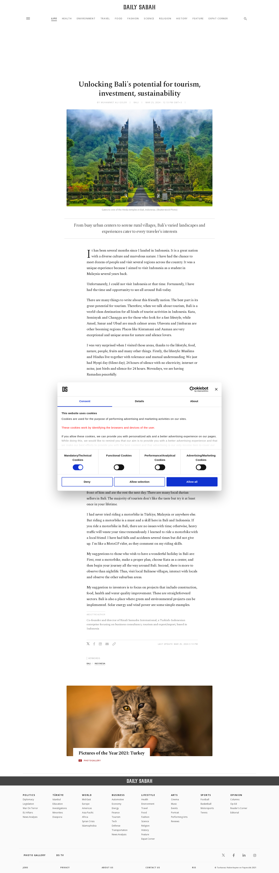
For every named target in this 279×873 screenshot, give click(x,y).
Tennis (204, 812)
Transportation (119, 830)
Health (67, 19)
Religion (165, 19)
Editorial (234, 812)
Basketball (206, 803)
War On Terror (30, 808)
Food (119, 19)
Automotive (118, 799)
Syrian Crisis (88, 821)
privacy (65, 867)
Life (54, 19)
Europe (86, 803)
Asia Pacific (88, 812)
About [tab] (194, 401)
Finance (116, 812)
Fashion (133, 19)
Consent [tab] (84, 401)
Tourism (116, 816)
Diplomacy (28, 799)
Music (174, 803)
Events (174, 808)
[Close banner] (216, 389)
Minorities (58, 812)
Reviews (175, 821)
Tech (114, 821)
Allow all (191, 481)
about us (107, 867)
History (182, 19)
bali (89, 663)
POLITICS (29, 795)
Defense (116, 825)
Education (58, 803)
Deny (87, 481)
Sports (206, 795)
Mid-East (86, 799)
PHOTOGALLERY (92, 760)
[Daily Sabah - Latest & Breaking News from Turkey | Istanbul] (139, 7)
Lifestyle (148, 795)
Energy (115, 808)
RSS (194, 867)
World (87, 795)
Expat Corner (218, 19)
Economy (116, 803)
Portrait (175, 812)
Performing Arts (179, 816)
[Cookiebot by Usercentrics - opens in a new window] (192, 389)
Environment (86, 19)
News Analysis (30, 816)
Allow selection (139, 481)
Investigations (60, 808)
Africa (85, 816)
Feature (198, 19)
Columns (234, 799)
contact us (153, 867)
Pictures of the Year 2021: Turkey (111, 753)
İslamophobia (89, 825)
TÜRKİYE (58, 795)
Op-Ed (233, 803)
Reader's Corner (238, 808)
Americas (87, 808)
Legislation (28, 803)
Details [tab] (139, 401)
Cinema (175, 799)
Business (118, 795)
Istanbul (57, 799)
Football (205, 799)
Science (149, 19)
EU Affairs (28, 812)
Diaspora (57, 816)
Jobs (25, 867)
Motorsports (207, 808)
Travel (105, 19)
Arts (174, 795)
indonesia (100, 663)
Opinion (236, 795)
